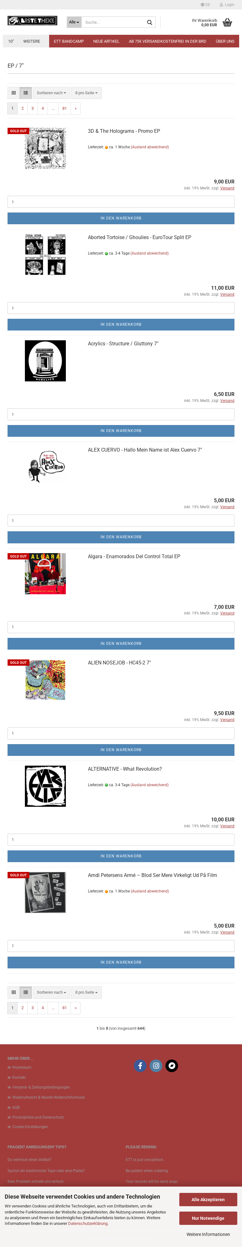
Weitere (31, 41)
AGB (16, 1107)
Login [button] (227, 5)
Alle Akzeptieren (208, 1199)
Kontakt (19, 1077)
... (53, 108)
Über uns (225, 41)
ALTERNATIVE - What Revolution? (125, 769)
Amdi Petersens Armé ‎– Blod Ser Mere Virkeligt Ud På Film (152, 875)
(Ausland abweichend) (150, 147)
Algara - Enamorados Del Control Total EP (134, 556)
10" (11, 41)
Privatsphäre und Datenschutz (38, 1117)
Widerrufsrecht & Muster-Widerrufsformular (48, 1097)
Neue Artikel (106, 41)
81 (64, 108)
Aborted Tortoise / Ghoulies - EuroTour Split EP (139, 237)
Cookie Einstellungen (30, 1127)
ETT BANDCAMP (69, 41)
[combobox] (51, 93)
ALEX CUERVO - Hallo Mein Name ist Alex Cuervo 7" (145, 450)
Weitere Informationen (208, 1234)
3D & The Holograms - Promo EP (124, 131)
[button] (205, 4)
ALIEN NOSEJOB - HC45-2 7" (119, 663)
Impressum (22, 1067)
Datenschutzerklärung (87, 1223)
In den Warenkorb (121, 218)
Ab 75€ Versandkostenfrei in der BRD (167, 41)
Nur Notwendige (208, 1218)
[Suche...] (74, 22)
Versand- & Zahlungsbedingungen (41, 1087)
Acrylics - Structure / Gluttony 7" (123, 344)
